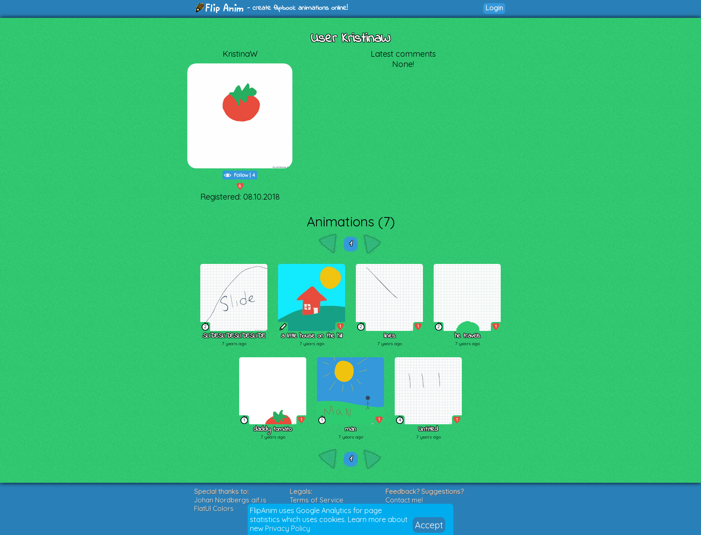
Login (494, 8)
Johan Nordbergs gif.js (230, 500)
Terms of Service (316, 500)
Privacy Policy (287, 528)
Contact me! (404, 500)
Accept (429, 525)
